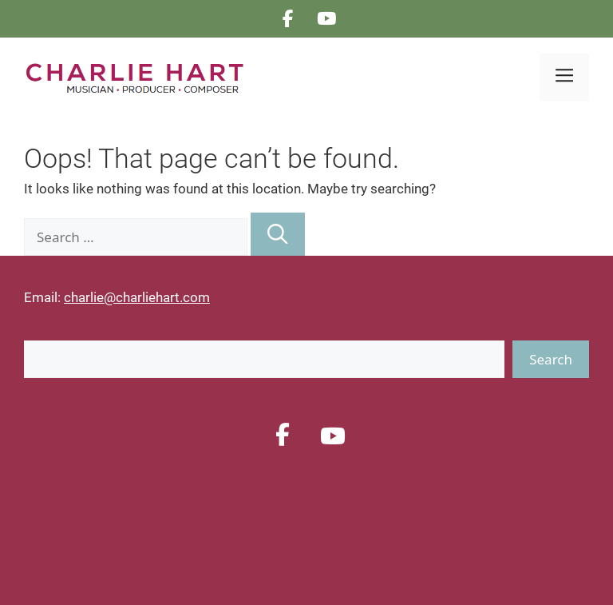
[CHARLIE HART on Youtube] (327, 19)
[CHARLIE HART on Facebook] (288, 19)
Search (550, 359)
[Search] (278, 234)
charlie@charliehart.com (137, 297)
